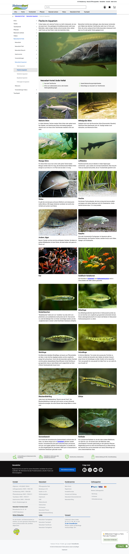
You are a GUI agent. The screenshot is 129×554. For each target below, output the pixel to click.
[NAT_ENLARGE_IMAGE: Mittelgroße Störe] (97, 106)
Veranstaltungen (19, 58)
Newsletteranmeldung (67, 470)
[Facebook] (84, 470)
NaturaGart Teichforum (45, 525)
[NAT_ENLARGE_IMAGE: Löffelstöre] (97, 146)
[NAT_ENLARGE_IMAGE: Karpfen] (97, 220)
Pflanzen (42, 12)
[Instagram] (90, 470)
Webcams (17, 86)
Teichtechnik (32, 12)
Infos (15, 12)
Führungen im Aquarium (23, 82)
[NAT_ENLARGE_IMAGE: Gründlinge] (97, 337)
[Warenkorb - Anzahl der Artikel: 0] (114, 7)
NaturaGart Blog (69, 499)
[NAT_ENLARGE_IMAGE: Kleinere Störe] (58, 106)
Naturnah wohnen (55, 12)
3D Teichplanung (81, 1)
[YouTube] (95, 470)
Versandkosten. (75, 544)
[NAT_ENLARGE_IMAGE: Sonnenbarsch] (58, 422)
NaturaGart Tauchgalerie (45, 519)
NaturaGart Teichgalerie (45, 527)
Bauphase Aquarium (22, 78)
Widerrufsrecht (43, 502)
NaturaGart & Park (77, 12)
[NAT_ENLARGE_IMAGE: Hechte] (97, 184)
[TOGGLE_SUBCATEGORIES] (36, 20)
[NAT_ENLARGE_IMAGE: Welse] (58, 184)
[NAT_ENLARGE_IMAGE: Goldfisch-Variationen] (97, 261)
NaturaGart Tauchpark (45, 522)
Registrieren (68, 489)
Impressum (42, 497)
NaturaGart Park (19, 46)
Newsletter (102, 1)
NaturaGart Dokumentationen (73, 497)
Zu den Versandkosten (71, 523)
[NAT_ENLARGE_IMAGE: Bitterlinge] (97, 296)
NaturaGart (18, 42)
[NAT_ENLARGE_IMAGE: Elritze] (97, 381)
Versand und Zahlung (70, 494)
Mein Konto (114, 1)
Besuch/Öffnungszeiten (93, 1)
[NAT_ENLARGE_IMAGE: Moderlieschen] (58, 297)
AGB (40, 499)
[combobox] (65, 7)
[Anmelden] (104, 7)
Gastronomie (18, 54)
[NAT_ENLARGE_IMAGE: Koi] (58, 261)
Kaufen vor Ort (43, 491)
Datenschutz (42, 505)
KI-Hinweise (42, 507)
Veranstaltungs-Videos (21, 90)
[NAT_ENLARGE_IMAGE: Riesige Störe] (58, 146)
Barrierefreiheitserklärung (46, 512)
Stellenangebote (43, 494)
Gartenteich (91, 279)
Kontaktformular (69, 491)
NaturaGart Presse (44, 510)
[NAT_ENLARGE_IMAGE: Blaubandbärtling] (58, 381)
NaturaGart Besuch (20, 50)
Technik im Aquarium (22, 74)
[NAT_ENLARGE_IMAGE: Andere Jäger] (58, 222)
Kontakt (108, 1)
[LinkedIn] (101, 470)
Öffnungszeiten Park (44, 486)
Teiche (23, 12)
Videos (66, 12)
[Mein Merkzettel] (109, 7)
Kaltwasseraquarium (103, 279)
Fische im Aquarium (22, 70)
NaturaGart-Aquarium (32, 16)
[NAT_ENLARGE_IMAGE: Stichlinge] (58, 337)
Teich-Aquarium (21, 66)
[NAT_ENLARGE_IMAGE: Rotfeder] (97, 422)
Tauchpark (89, 12)
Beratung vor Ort (43, 489)
